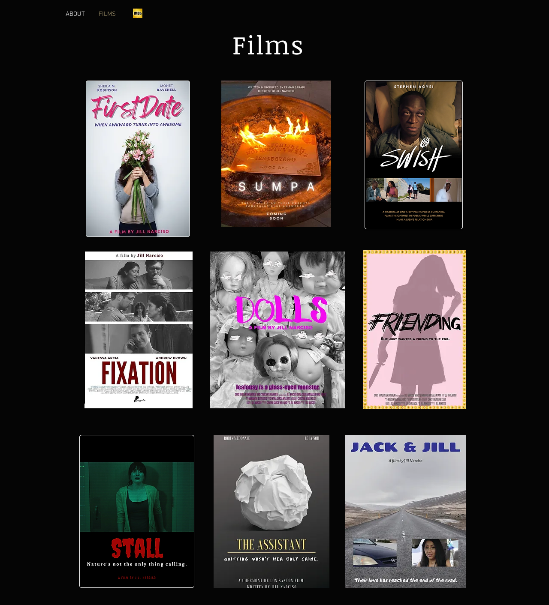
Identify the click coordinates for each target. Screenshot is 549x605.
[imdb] (137, 13)
